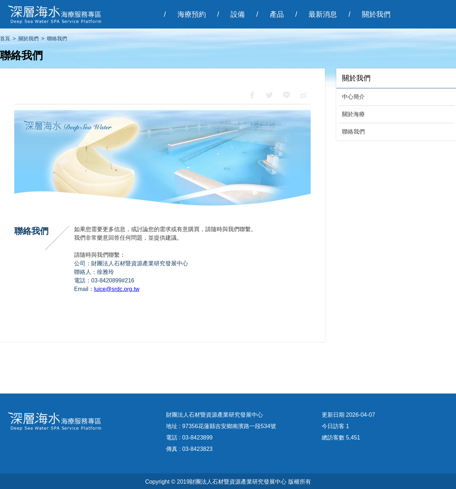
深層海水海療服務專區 (59, 14)
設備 (237, 14)
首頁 (5, 38)
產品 (277, 14)
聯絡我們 (353, 132)
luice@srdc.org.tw (116, 289)
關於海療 (353, 114)
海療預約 (191, 14)
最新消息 (323, 14)
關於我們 (376, 14)
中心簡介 (353, 97)
